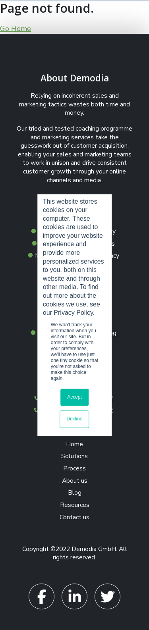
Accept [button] (74, 397)
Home (74, 444)
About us (74, 480)
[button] (97, 14)
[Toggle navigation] (128, 14)
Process (74, 468)
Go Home (15, 28)
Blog (74, 492)
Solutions (74, 456)
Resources (74, 505)
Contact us (74, 517)
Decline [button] (74, 419)
